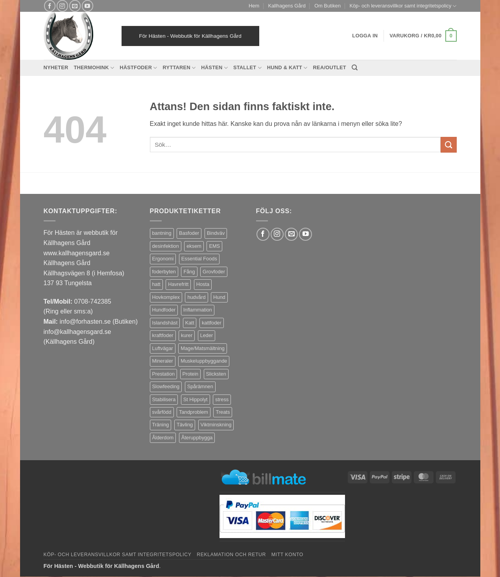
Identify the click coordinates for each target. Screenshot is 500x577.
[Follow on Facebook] (49, 5)
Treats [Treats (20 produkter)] (223, 412)
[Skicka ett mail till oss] (75, 5)
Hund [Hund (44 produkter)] (219, 297)
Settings (123, 524)
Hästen (214, 68)
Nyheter (56, 67)
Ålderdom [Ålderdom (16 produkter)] (163, 438)
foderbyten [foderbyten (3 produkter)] (164, 272)
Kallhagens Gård (286, 6)
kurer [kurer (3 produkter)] (186, 335)
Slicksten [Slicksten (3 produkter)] (216, 374)
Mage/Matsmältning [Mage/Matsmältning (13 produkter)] (203, 348)
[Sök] (355, 67)
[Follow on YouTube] (87, 5)
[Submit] (448, 144)
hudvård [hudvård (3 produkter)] (196, 297)
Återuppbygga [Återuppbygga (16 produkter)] (197, 438)
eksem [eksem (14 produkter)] (193, 246)
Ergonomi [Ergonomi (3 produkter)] (163, 259)
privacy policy (54, 495)
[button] (422, 36)
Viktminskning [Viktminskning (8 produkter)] (216, 425)
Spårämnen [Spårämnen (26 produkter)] (200, 386)
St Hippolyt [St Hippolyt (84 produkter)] (195, 399)
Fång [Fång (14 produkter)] (189, 272)
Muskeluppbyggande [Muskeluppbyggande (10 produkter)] (204, 361)
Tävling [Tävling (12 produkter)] (185, 425)
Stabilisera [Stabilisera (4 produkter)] (164, 399)
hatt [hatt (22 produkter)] (156, 284)
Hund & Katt (287, 68)
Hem (254, 6)
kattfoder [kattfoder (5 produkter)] (211, 323)
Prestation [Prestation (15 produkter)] (163, 374)
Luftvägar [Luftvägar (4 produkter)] (162, 348)
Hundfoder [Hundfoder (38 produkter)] (164, 310)
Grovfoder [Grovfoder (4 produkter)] (214, 272)
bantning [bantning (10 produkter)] (162, 233)
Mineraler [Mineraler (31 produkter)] (162, 361)
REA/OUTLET (329, 67)
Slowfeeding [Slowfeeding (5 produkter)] (166, 386)
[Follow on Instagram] (62, 5)
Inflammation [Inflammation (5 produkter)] (197, 310)
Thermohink (94, 68)
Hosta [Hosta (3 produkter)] (202, 284)
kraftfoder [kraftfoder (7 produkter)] (162, 335)
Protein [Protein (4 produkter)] (191, 374)
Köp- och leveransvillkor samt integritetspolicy (402, 6)
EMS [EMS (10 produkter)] (214, 246)
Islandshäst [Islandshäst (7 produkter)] (165, 323)
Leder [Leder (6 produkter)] (206, 335)
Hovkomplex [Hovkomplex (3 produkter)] (166, 297)
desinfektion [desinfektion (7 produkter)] (165, 246)
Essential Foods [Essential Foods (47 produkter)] (199, 259)
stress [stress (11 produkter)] (222, 399)
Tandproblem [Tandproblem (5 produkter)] (193, 412)
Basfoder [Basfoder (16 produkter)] (189, 233)
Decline (82, 557)
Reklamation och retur (231, 554)
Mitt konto (287, 554)
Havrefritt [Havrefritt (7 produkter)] (178, 284)
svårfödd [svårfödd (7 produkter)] (162, 412)
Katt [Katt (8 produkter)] (189, 323)
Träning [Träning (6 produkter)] (160, 425)
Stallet (247, 68)
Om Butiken (327, 6)
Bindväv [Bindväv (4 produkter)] (216, 233)
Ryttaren (179, 68)
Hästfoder (138, 68)
